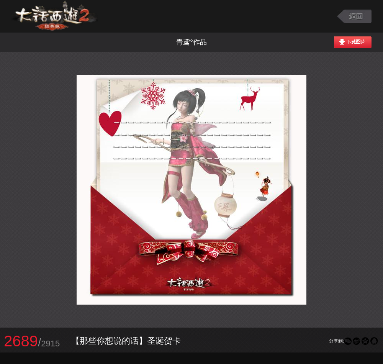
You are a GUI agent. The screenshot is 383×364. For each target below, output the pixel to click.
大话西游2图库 (54, 16)
